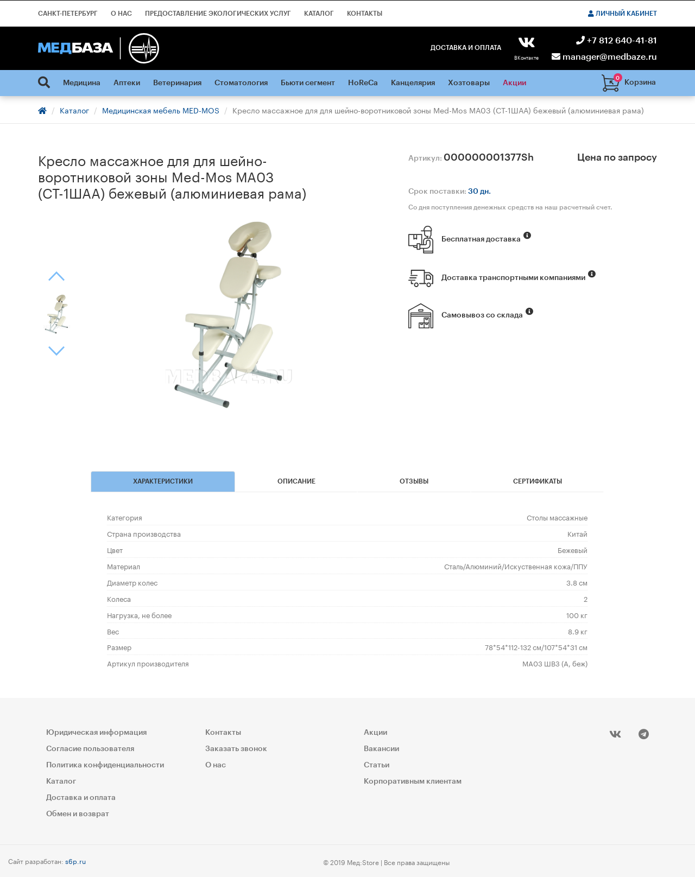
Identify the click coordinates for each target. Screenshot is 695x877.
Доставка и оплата (466, 48)
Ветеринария (177, 83)
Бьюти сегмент (308, 83)
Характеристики (163, 481)
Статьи (376, 764)
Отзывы (414, 481)
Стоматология (241, 83)
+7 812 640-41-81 (616, 40)
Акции (514, 83)
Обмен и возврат (77, 813)
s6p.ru (75, 860)
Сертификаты (537, 481)
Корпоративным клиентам (413, 781)
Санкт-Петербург (68, 13)
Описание (296, 481)
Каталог (319, 13)
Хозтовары (469, 83)
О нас (121, 13)
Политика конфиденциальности (105, 764)
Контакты (364, 13)
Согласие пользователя (90, 748)
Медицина (81, 83)
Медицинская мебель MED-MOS (160, 110)
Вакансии (381, 748)
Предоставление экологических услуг (218, 13)
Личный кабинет (622, 13)
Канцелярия (413, 83)
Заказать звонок (236, 748)
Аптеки (126, 83)
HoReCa (363, 83)
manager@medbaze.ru (604, 57)
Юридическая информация (96, 732)
